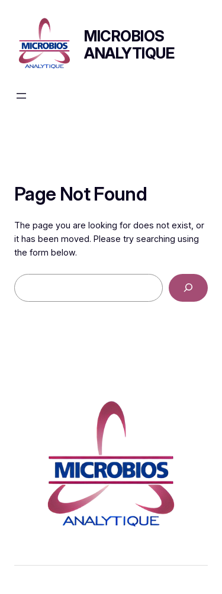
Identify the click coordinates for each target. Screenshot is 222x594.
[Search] (188, 288)
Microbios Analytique (129, 44)
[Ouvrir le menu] (21, 96)
